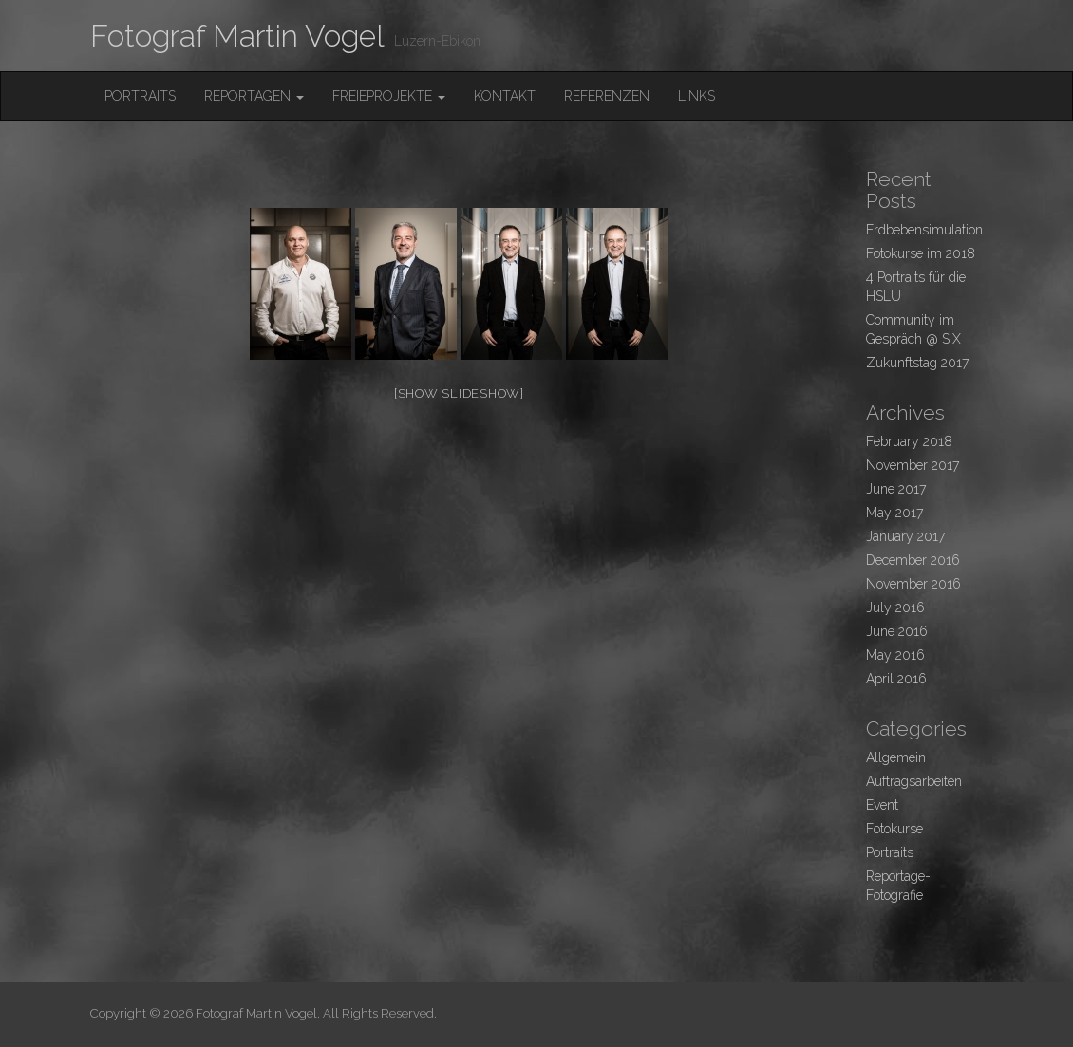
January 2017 (905, 536)
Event (882, 805)
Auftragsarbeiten (914, 781)
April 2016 (896, 678)
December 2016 (913, 560)
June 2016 (897, 631)
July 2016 (895, 607)
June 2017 (896, 488)
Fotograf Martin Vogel (237, 35)
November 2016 (913, 583)
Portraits (140, 95)
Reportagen (254, 95)
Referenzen (606, 95)
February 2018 (909, 441)
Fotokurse (894, 828)
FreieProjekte (388, 95)
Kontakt (505, 95)
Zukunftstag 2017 (917, 362)
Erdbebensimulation (924, 229)
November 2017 (912, 465)
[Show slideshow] (459, 393)
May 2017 (894, 512)
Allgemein (896, 757)
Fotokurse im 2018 (920, 253)
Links (696, 95)
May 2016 (895, 655)
